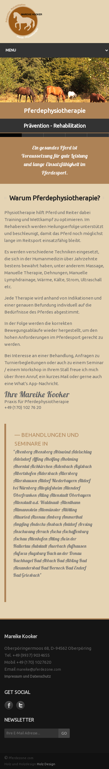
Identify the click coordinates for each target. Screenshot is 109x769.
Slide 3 (76, 135)
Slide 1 (33, 135)
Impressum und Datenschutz (27, 676)
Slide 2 (54, 135)
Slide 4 (98, 135)
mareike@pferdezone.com (39, 669)
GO (64, 733)
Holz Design (46, 764)
